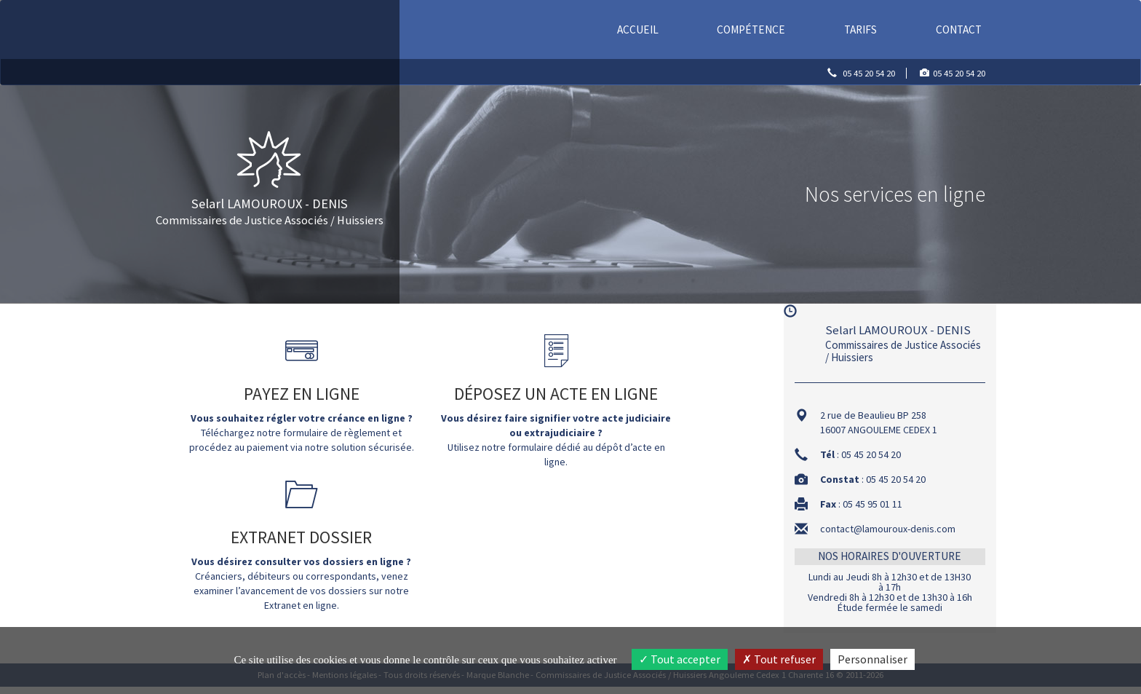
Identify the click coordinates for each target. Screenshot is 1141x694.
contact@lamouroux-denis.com (887, 528)
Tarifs (860, 29)
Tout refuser (779, 659)
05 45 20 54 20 (869, 73)
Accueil (639, 29)
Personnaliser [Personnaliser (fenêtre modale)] (872, 659)
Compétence (751, 29)
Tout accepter (679, 659)
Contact (959, 29)
